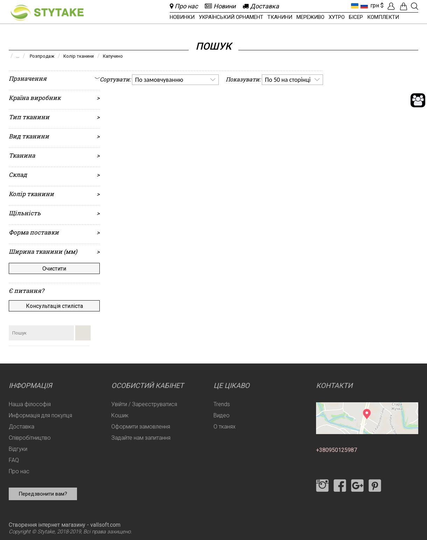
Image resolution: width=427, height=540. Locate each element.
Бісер (356, 17)
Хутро (337, 17)
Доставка (21, 426)
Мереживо (310, 17)
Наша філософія (30, 404)
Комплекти (383, 17)
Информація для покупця (40, 415)
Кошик (119, 415)
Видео (222, 415)
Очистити (54, 268)
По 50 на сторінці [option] (287, 80)
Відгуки (18, 449)
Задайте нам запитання (140, 437)
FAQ (14, 460)
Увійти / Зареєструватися (144, 404)
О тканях (225, 426)
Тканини (279, 17)
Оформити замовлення (140, 426)
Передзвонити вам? (43, 494)
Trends (222, 404)
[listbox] (175, 79)
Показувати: (243, 79)
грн (374, 5)
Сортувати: (115, 79)
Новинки (182, 17)
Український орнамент (231, 17)
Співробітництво (30, 437)
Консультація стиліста (54, 306)
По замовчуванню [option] (159, 80)
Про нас (19, 471)
